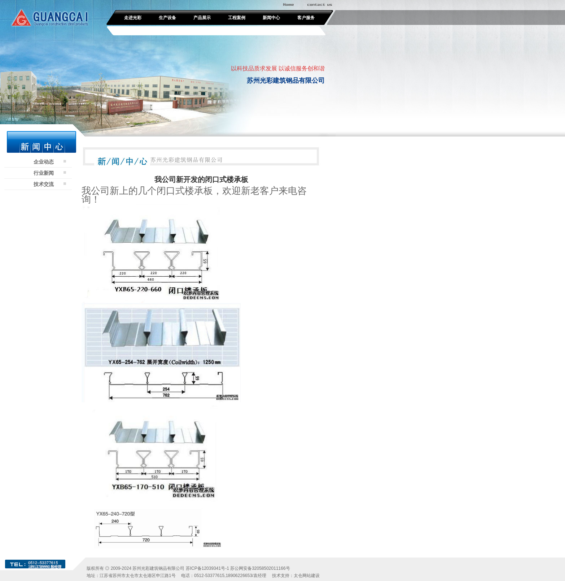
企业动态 (44, 162)
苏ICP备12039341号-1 (207, 568)
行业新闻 (44, 173)
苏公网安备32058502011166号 (260, 568)
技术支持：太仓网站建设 (296, 575)
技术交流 (44, 184)
